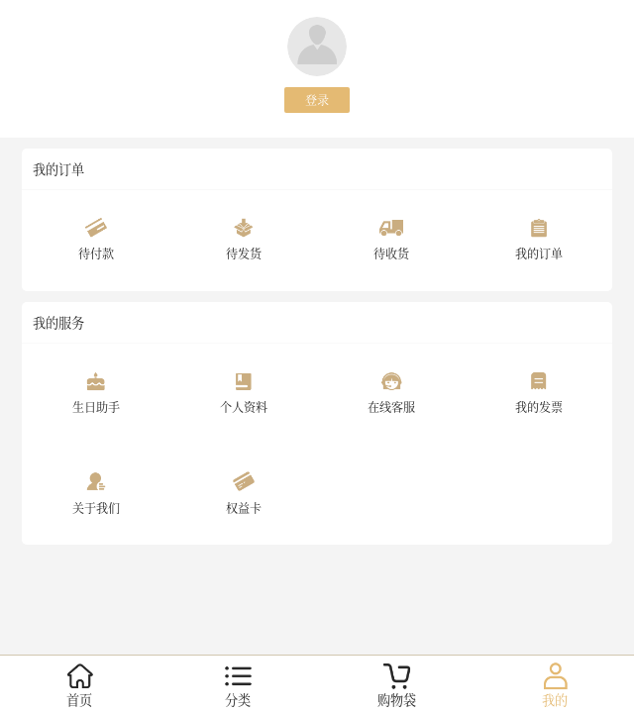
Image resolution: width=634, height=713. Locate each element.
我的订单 (539, 253)
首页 (79, 699)
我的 (555, 699)
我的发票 (539, 406)
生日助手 (96, 406)
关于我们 (96, 507)
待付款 (96, 253)
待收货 (391, 253)
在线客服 (391, 406)
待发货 (244, 253)
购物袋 (396, 699)
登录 (317, 99)
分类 (238, 699)
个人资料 (243, 406)
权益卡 (244, 507)
